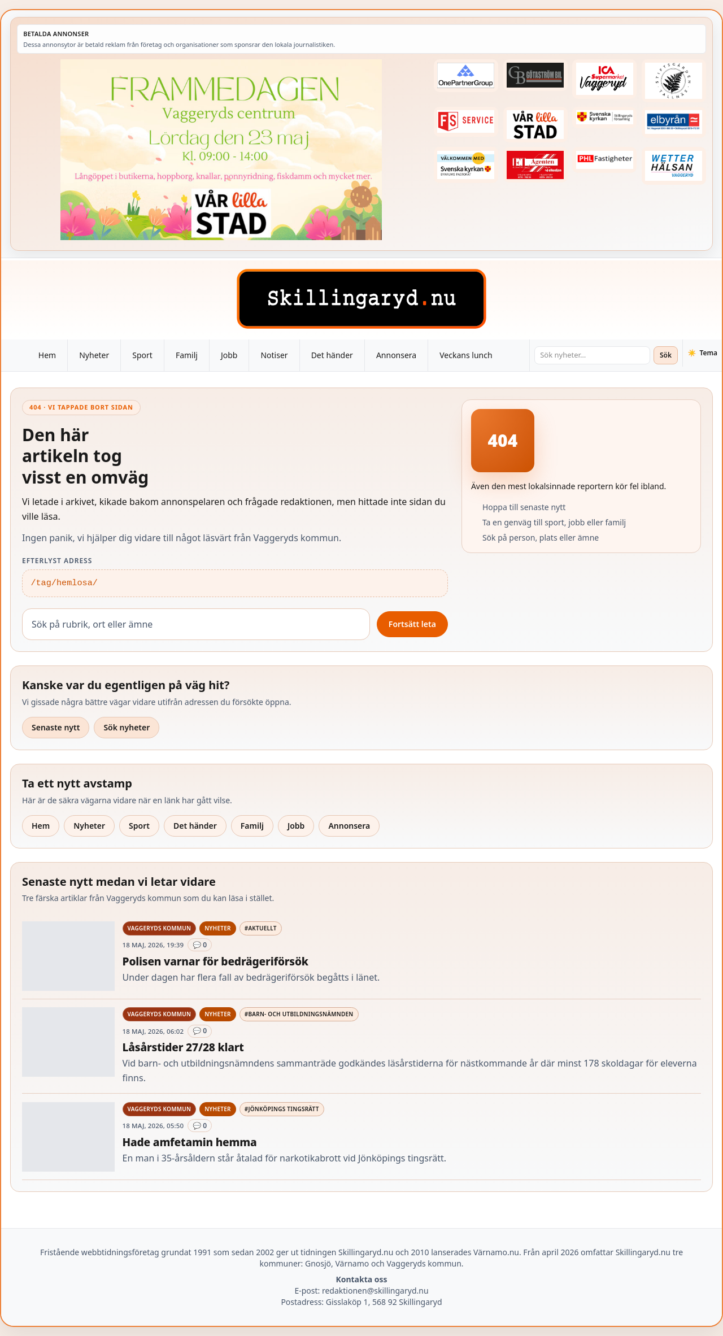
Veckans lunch (465, 355)
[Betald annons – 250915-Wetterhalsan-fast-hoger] (674, 165)
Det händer (332, 355)
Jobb (229, 355)
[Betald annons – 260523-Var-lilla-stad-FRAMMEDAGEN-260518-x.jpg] (221, 149)
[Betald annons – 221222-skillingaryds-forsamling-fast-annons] (604, 117)
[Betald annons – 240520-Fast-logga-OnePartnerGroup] (466, 75)
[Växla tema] (702, 353)
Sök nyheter (126, 727)
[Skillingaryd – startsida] (361, 298)
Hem (47, 355)
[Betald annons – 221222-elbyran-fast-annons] (674, 122)
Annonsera (396, 355)
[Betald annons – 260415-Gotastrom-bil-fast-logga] (535, 75)
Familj (187, 355)
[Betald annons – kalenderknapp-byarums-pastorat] (466, 164)
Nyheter (94, 355)
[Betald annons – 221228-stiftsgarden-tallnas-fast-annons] (674, 80)
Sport (142, 355)
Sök (666, 355)
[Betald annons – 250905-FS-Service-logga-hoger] (466, 122)
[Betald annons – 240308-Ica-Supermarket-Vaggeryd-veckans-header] (604, 79)
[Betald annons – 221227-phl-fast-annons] (604, 160)
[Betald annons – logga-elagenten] (535, 164)
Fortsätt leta (412, 624)
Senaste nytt (56, 727)
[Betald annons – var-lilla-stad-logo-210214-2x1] (535, 124)
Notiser (274, 355)
